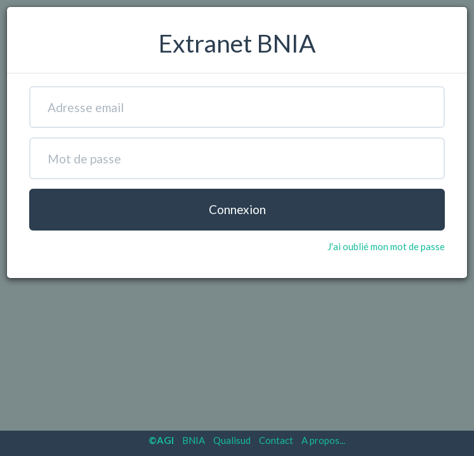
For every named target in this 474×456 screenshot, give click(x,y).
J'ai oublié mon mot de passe (386, 246)
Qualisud (232, 440)
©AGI (161, 440)
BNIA (193, 440)
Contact (276, 440)
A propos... (323, 440)
